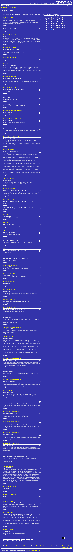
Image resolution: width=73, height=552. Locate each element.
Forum (70, 547)
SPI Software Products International (14, 336)
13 (35, 538)
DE (59, 22)
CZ (53, 20)
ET (48, 22)
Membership (65, 547)
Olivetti (7, 214)
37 (26, 540)
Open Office (14, 307)
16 (43, 538)
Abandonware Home (10, 545)
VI (48, 29)
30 (9, 540)
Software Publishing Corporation (13, 178)
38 (29, 540)
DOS (12, 14)
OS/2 (46, 14)
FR (53, 22)
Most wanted (39, 545)
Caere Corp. (14, 265)
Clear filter (56, 14)
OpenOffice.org (15, 390)
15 (40, 538)
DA (59, 20)
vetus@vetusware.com (31, 550)
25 (66, 538)
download (5, 25)
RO (59, 25)
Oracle (13, 454)
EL (64, 22)
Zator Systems (9, 466)
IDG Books (13, 47)
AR (59, 18)
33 (16, 540)
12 (32, 538)
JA (58, 23)
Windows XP (41, 14)
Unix (52, 14)
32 (14, 540)
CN (48, 20)
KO (64, 23)
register (70, 5)
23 (60, 538)
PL (48, 25)
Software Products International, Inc (14, 358)
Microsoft (12, 17)
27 (71, 538)
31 (11, 540)
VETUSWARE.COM (64, 2)
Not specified (13, 57)
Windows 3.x (17, 14)
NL (64, 20)
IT (53, 23)
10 (27, 538)
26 (68, 538)
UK (64, 27)
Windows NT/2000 (33, 14)
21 (55, 538)
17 (45, 538)
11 (30, 538)
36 (24, 540)
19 (50, 538)
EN (53, 18)
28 (3, 540)
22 (58, 538)
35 (21, 540)
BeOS (49, 14)
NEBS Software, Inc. (10, 299)
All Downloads (25, 545)
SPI (6, 315)
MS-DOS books (4, 7)
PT (53, 25)
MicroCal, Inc (13, 494)
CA (64, 18)
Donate (70, 545)
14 (37, 538)
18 (48, 538)
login (66, 5)
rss (39, 550)
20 (53, 538)
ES (48, 27)
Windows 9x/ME (24, 14)
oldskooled (12, 188)
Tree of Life (19, 545)
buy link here (13, 7)
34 (19, 540)
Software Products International (13, 327)
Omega (7, 257)
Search (53, 545)
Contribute (64, 545)
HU (48, 23)
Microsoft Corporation (16, 96)
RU (64, 25)
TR (59, 27)
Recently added (46, 545)
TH (53, 27)
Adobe (11, 529)
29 (6, 540)
